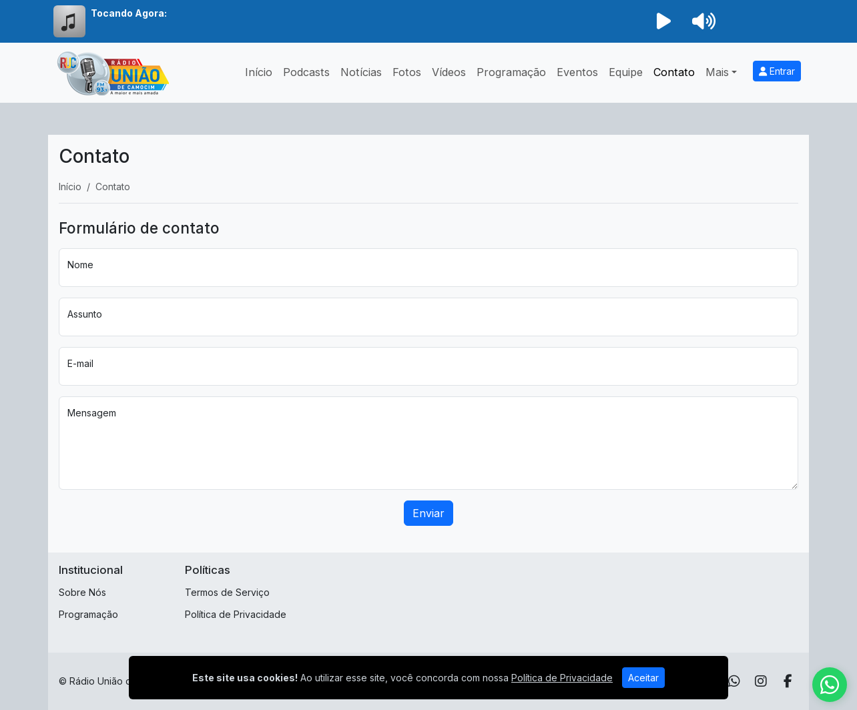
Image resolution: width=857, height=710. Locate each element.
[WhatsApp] (734, 681)
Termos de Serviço (227, 592)
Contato (674, 72)
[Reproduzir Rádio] (663, 21)
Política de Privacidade (235, 614)
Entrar (777, 71)
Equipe (626, 72)
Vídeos (449, 72)
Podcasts (306, 72)
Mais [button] (717, 72)
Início (258, 72)
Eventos (577, 72)
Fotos (406, 72)
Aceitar (643, 677)
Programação (511, 72)
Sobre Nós (82, 592)
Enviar (428, 513)
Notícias (361, 72)
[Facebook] (788, 681)
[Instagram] (761, 681)
